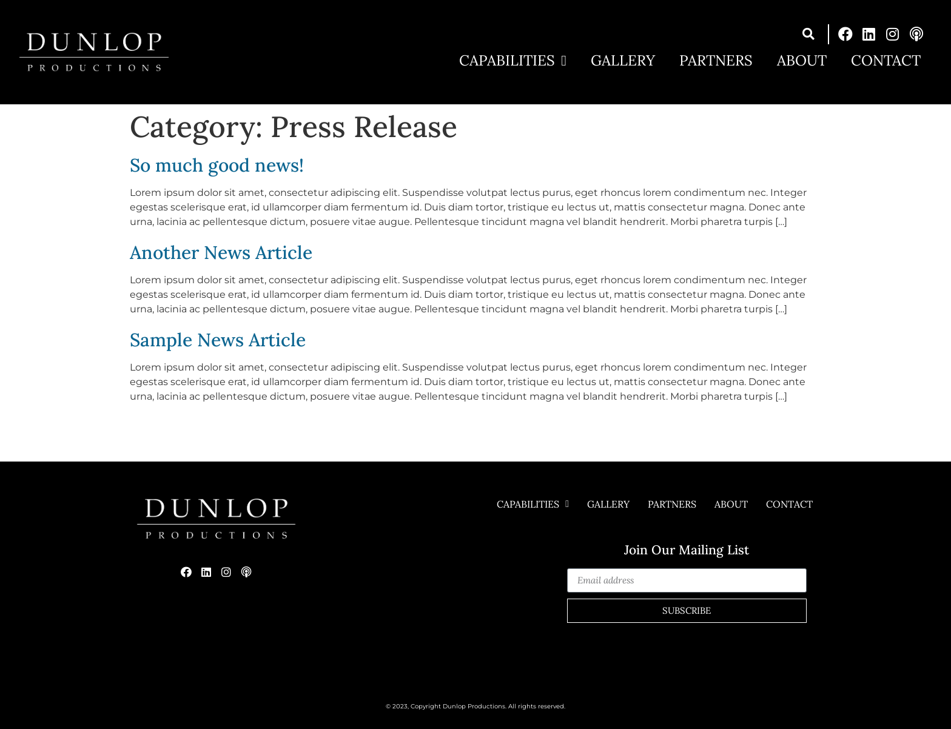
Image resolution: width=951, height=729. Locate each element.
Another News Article (221, 252)
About (802, 60)
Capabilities (512, 60)
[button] (809, 34)
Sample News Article (218, 339)
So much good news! (217, 164)
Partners (716, 60)
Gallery (623, 60)
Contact (886, 60)
